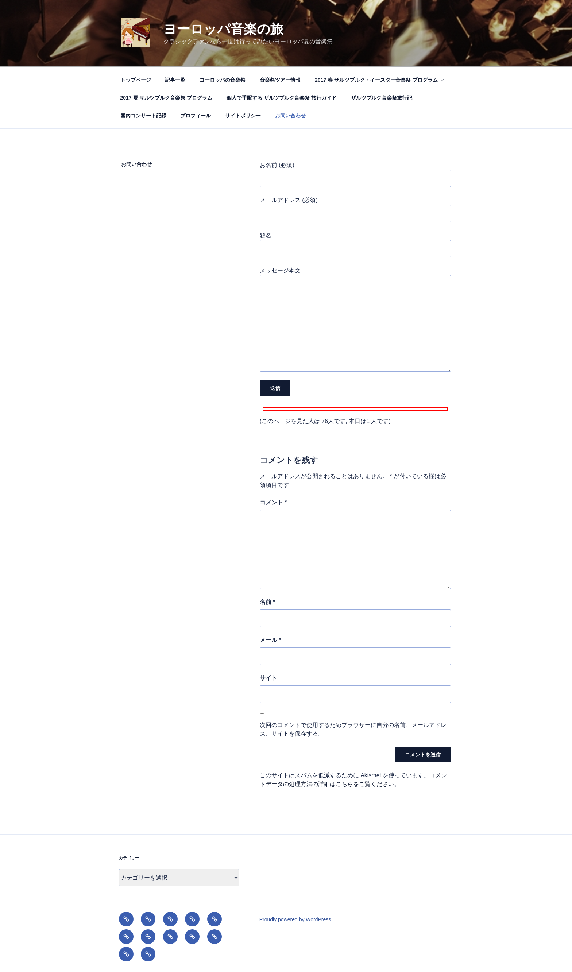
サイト (268, 678)
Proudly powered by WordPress (295, 919)
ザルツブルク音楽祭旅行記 (381, 98)
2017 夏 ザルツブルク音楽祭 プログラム (166, 98)
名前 (267, 602)
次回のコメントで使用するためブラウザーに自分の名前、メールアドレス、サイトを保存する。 (353, 729)
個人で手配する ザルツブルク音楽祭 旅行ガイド (282, 98)
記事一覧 (175, 80)
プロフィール (195, 116)
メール (270, 640)
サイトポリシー (243, 116)
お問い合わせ (290, 116)
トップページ (135, 80)
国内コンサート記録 (143, 116)
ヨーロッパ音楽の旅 (223, 29)
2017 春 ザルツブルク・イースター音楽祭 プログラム (380, 80)
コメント (273, 502)
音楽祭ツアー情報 (280, 80)
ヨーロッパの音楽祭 (223, 80)
